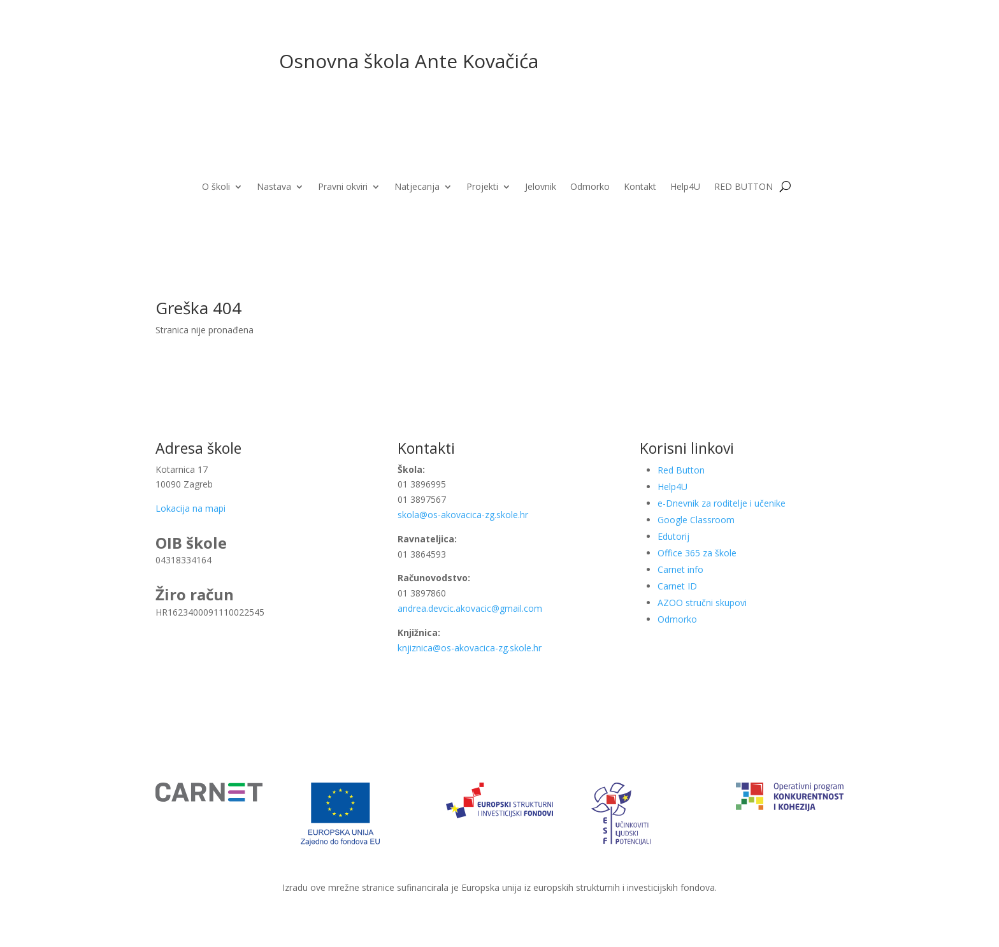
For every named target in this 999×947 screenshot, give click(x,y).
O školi (216, 187)
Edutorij (673, 536)
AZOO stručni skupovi (702, 602)
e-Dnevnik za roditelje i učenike (722, 503)
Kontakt (640, 187)
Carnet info (680, 569)
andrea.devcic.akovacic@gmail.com (471, 608)
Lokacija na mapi (190, 508)
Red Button (681, 470)
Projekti (482, 187)
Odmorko (590, 187)
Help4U (685, 187)
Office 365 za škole (697, 553)
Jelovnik (540, 187)
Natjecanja (417, 187)
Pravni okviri (343, 187)
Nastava (274, 187)
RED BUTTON (743, 187)
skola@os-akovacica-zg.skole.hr (463, 515)
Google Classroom (696, 520)
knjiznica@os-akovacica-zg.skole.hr (470, 648)
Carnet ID (677, 586)
